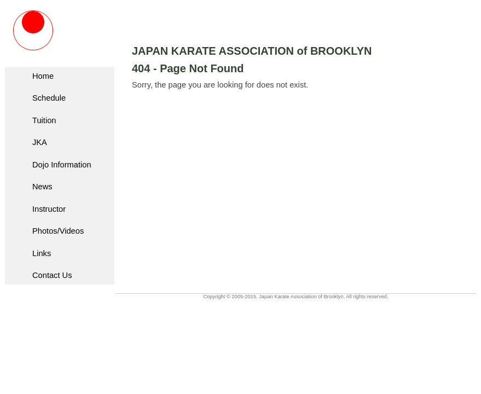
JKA (39, 142)
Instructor (49, 209)
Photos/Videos (58, 231)
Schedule (49, 98)
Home (43, 76)
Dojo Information (61, 164)
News (42, 186)
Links (41, 253)
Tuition (44, 120)
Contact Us (52, 275)
